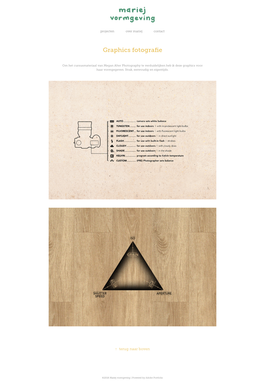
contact (159, 31)
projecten (107, 31)
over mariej (134, 31)
